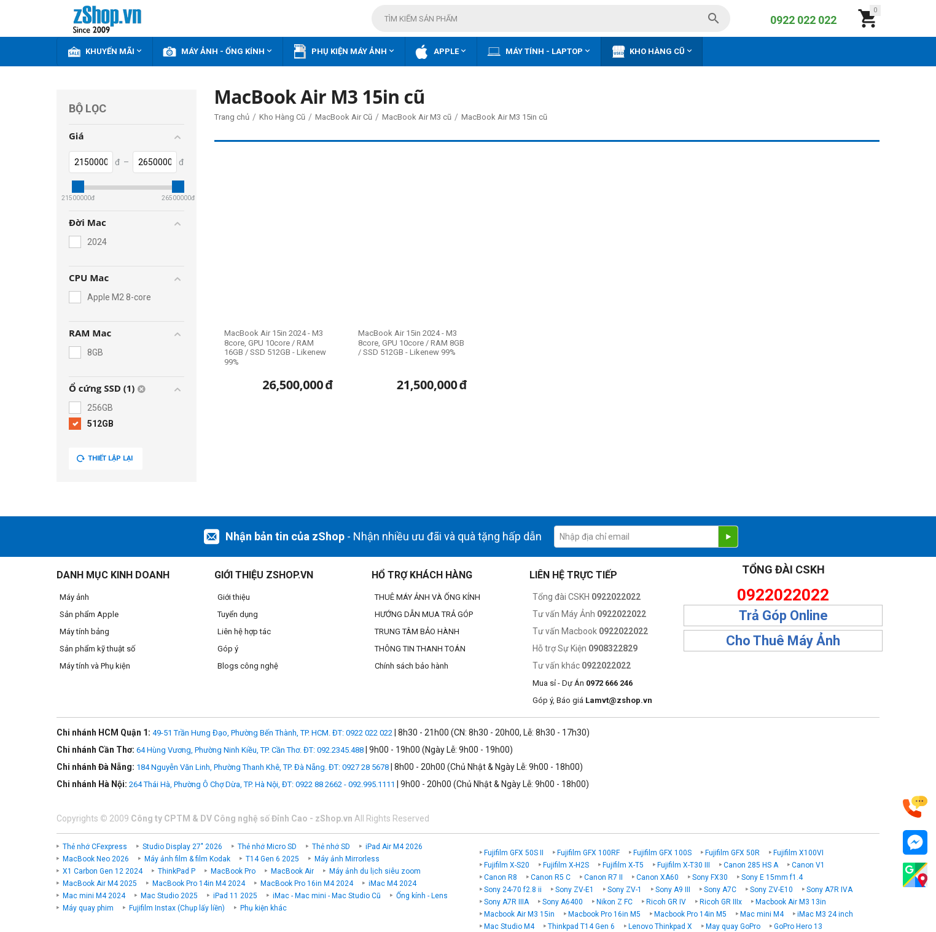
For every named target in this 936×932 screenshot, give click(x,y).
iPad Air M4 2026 (394, 846)
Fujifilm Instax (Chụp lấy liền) (177, 908)
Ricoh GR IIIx (721, 902)
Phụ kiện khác (263, 908)
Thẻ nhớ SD (331, 846)
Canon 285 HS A (750, 865)
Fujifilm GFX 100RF (588, 853)
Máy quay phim (88, 908)
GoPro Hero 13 (798, 926)
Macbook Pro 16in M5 (604, 914)
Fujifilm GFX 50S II (514, 853)
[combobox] (551, 18)
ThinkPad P (176, 871)
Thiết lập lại (104, 458)
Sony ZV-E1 (574, 889)
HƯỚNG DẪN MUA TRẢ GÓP (424, 614)
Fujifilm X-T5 (623, 865)
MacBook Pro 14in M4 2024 (198, 883)
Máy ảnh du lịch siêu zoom (375, 871)
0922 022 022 (803, 20)
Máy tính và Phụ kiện (95, 665)
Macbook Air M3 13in (790, 902)
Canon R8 (500, 877)
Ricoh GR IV (666, 902)
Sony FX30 (710, 877)
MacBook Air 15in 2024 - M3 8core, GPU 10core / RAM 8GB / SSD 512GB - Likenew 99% (411, 342)
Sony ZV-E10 (771, 889)
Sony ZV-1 (624, 889)
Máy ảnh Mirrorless (347, 859)
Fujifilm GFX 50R (732, 853)
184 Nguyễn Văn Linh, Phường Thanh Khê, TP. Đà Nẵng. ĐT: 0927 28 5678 (262, 767)
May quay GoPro (733, 926)
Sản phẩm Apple (89, 614)
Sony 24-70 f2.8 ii (513, 889)
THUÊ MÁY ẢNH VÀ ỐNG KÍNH (427, 597)
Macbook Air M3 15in (519, 914)
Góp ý (227, 648)
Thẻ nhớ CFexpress (95, 846)
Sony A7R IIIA (506, 902)
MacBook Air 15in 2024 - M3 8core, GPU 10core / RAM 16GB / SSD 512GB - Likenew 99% (275, 347)
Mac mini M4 (762, 914)
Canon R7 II (603, 877)
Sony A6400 (562, 902)
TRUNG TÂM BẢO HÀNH (417, 631)
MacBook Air (292, 871)
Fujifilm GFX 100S (662, 853)
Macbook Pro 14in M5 (690, 914)
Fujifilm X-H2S (566, 865)
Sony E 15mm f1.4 (772, 877)
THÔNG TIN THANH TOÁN (420, 648)
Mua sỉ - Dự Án (582, 683)
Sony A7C (720, 889)
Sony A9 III (672, 889)
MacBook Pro (233, 871)
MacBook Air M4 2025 (100, 883)
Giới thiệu (233, 597)
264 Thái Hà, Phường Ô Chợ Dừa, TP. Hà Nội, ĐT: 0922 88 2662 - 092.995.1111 (262, 784)
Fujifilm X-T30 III (683, 865)
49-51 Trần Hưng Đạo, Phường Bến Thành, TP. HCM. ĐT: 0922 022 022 (272, 732)
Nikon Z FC (614, 902)
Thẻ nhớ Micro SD (267, 846)
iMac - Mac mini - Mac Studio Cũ (327, 895)
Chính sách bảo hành (411, 665)
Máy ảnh (74, 597)
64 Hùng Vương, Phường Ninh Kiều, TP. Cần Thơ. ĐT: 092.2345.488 (250, 750)
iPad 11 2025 (235, 895)
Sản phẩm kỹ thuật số (97, 648)
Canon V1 (808, 865)
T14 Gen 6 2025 (272, 859)
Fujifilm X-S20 (506, 865)
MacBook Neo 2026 (96, 859)
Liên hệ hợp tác (244, 631)
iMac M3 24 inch (825, 914)
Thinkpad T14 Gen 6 (581, 926)
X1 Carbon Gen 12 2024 (102, 871)
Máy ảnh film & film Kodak (187, 859)
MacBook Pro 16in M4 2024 (306, 883)
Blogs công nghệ (247, 665)
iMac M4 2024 (392, 883)
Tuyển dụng (237, 614)
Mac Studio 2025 (169, 895)
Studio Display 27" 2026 (182, 846)
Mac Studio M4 (509, 926)
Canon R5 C (551, 877)
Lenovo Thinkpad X (660, 926)
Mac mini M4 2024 (94, 895)
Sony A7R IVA (829, 889)
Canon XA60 (657, 877)
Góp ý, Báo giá (592, 700)
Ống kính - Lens (422, 895)
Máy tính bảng (84, 631)
